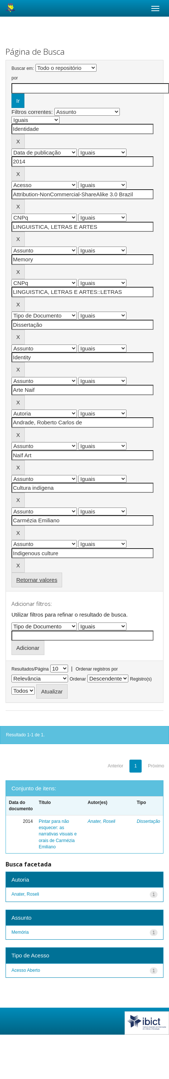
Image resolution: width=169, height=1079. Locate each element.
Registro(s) (141, 679)
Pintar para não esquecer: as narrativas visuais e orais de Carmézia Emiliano (58, 834)
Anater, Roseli (101, 821)
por (14, 78)
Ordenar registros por (96, 669)
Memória (20, 932)
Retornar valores (36, 580)
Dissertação (148, 821)
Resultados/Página (30, 669)
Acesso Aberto (25, 970)
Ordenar (78, 679)
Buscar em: (22, 68)
